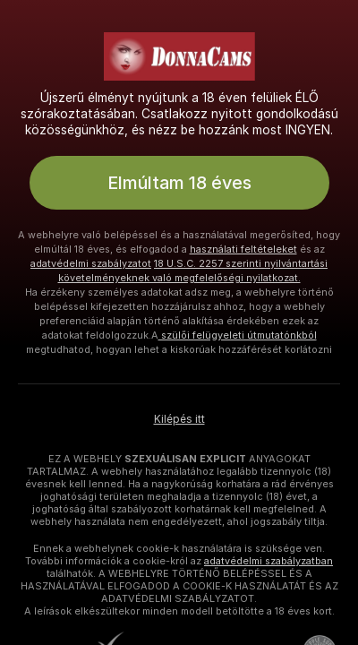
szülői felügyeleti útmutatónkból (237, 335)
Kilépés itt (179, 419)
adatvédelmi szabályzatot (90, 263)
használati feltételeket (243, 249)
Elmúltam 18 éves (179, 183)
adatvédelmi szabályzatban (268, 561)
